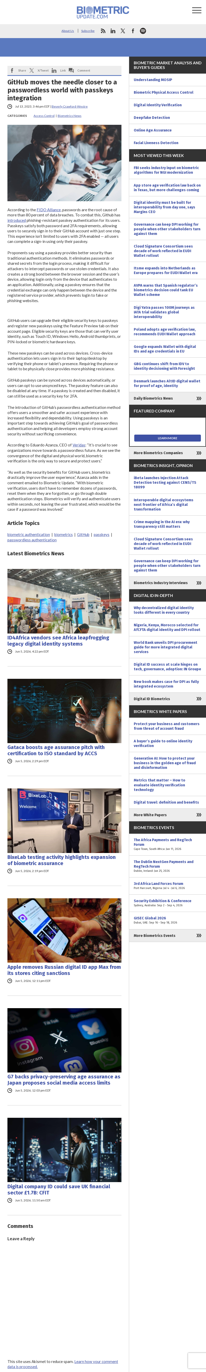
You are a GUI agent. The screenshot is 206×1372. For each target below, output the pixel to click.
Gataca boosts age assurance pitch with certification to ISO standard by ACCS (56, 750)
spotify (143, 31)
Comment (83, 70)
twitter (123, 31)
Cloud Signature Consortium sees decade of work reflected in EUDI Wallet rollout (163, 251)
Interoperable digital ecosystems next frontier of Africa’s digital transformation (163, 505)
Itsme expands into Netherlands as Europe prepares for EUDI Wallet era (166, 270)
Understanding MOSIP (153, 79)
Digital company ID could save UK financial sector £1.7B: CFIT (58, 1189)
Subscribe (88, 31)
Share (22, 70)
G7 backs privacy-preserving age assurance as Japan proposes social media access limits (63, 1080)
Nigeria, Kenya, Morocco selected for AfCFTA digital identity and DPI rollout (167, 627)
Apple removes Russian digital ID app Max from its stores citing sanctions (64, 970)
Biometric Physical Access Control (163, 92)
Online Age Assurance (153, 130)
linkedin (113, 31)
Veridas (79, 445)
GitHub (83, 534)
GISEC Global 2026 (167, 920)
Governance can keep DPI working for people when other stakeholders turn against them (167, 229)
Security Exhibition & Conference (167, 903)
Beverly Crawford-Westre (70, 106)
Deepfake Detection (152, 117)
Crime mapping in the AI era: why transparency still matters (162, 524)
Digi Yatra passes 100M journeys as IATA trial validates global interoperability (164, 312)
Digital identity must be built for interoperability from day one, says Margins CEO (164, 207)
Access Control (44, 116)
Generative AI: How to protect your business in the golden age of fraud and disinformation (165, 763)
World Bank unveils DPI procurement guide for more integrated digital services (165, 647)
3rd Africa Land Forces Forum (167, 886)
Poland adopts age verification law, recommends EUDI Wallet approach (165, 331)
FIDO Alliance (49, 209)
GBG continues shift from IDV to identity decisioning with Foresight (164, 366)
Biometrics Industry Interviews (161, 583)
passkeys (101, 534)
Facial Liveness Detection (156, 142)
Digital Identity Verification (158, 105)
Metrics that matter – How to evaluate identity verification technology (159, 785)
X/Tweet (43, 70)
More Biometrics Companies (158, 453)
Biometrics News (69, 116)
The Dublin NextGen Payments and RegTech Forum (167, 866)
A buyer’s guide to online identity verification (163, 743)
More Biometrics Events (155, 935)
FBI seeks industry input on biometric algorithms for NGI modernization (166, 170)
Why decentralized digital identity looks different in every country (164, 610)
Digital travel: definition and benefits (166, 802)
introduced (16, 220)
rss (103, 31)
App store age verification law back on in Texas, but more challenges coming (167, 187)
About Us (67, 31)
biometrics (63, 534)
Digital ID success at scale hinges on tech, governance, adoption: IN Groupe (167, 666)
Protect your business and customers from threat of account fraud (167, 726)
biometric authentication (28, 534)
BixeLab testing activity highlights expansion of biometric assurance (61, 860)
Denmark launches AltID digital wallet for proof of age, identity (167, 383)
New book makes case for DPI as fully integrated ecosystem (166, 684)
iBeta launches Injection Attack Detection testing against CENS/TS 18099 (165, 482)
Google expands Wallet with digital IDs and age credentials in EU (165, 349)
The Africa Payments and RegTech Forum (167, 844)
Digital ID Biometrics (152, 699)
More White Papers (150, 815)
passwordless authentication (32, 540)
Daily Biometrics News (153, 398)
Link (63, 70)
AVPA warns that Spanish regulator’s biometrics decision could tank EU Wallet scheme (166, 290)
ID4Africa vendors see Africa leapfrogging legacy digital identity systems (58, 641)
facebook (133, 31)
